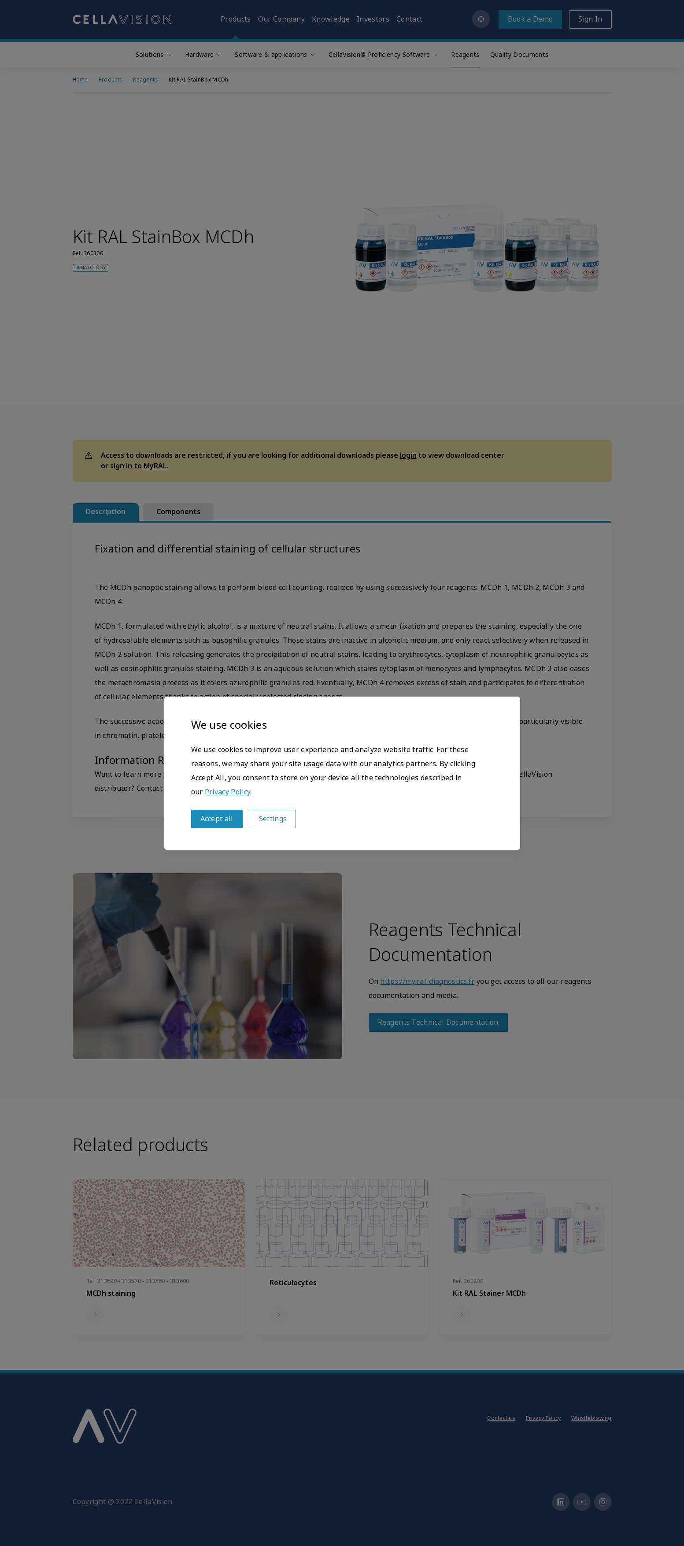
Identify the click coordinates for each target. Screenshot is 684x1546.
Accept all (216, 819)
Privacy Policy (227, 792)
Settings (273, 819)
